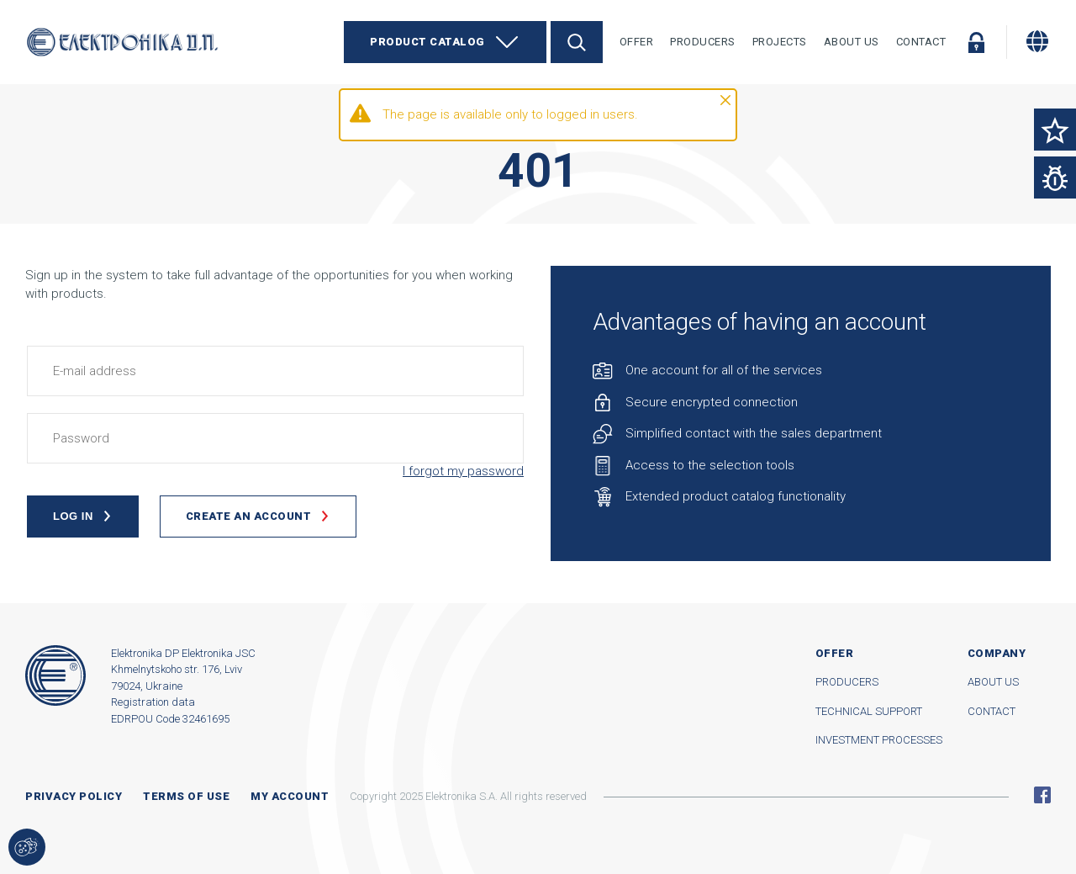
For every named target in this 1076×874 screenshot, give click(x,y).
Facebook (1042, 795)
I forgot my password (463, 471)
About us (993, 681)
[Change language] (1037, 41)
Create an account (249, 516)
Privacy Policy (73, 796)
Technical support (868, 711)
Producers (703, 41)
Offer (637, 41)
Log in (976, 42)
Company (997, 653)
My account (290, 796)
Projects (779, 41)
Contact (921, 41)
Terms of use (186, 796)
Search (577, 42)
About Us (851, 41)
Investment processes (878, 740)
